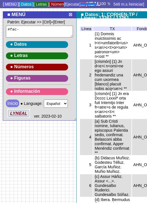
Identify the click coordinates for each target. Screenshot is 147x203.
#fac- (39, 31)
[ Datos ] (26, 4)
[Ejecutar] (72, 4)
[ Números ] (59, 4)
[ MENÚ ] (11, 4)
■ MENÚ (16, 14)
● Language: (41, 69)
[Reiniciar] (135, 4)
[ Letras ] (41, 4)
